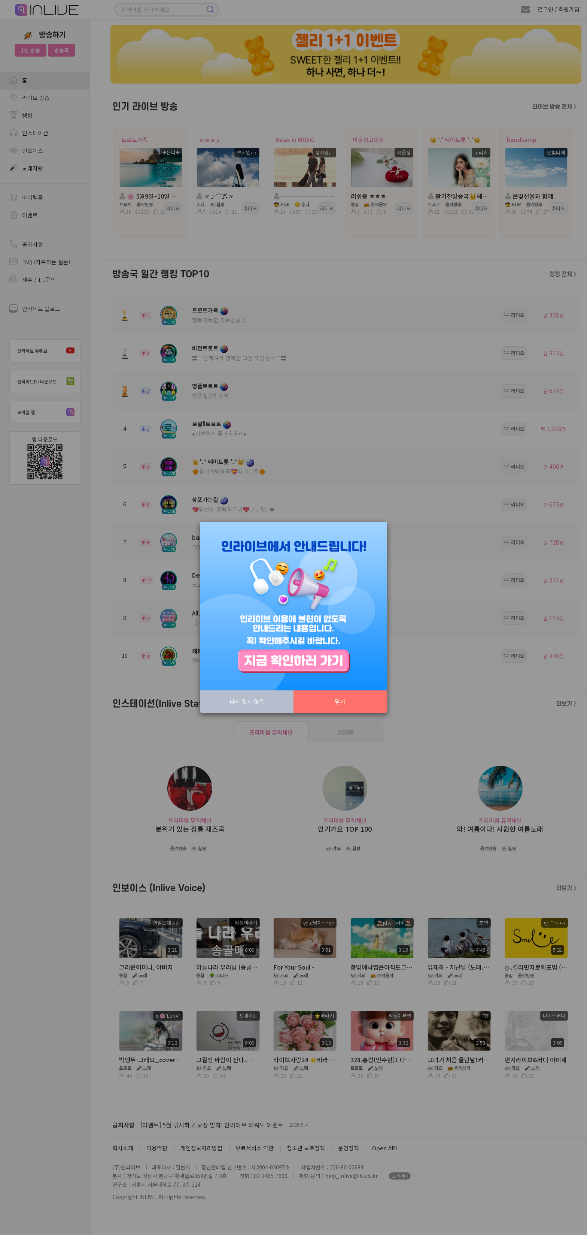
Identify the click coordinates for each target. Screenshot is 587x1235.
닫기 (340, 701)
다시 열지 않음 (247, 701)
